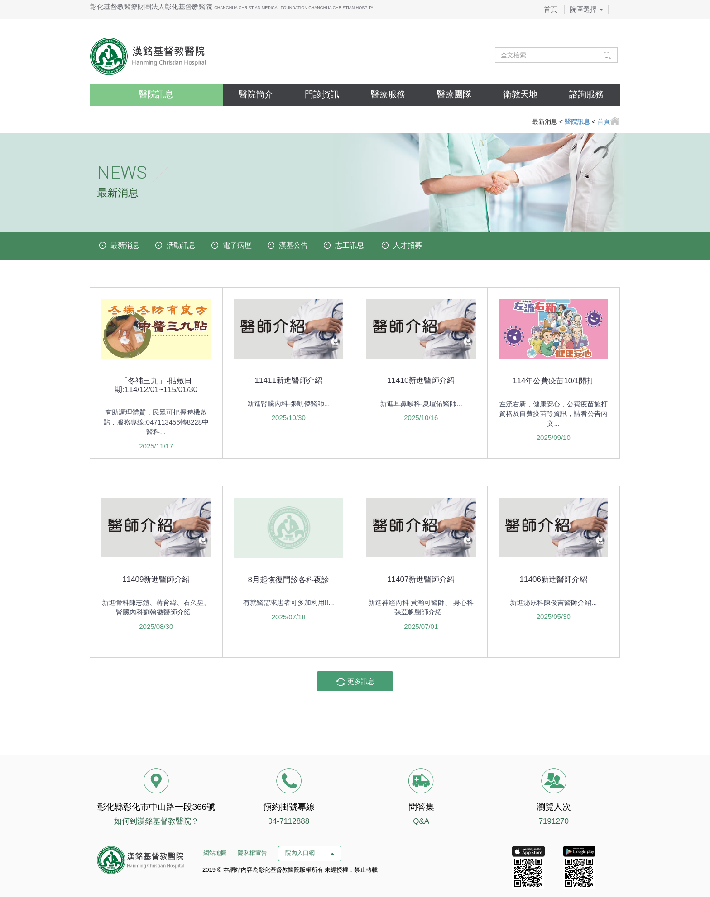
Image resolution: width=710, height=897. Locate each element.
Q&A (421, 821)
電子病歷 (237, 245)
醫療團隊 (454, 94)
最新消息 (124, 245)
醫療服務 (388, 94)
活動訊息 (181, 245)
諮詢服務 (586, 94)
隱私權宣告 (252, 853)
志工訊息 (349, 245)
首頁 (550, 9)
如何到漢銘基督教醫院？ (156, 821)
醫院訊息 (156, 94)
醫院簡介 (256, 94)
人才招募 (407, 245)
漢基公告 (293, 245)
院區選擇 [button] (586, 9)
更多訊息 (355, 681)
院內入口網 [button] (309, 853)
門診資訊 (322, 94)
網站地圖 (215, 853)
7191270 (554, 821)
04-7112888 (288, 821)
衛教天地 (520, 94)
